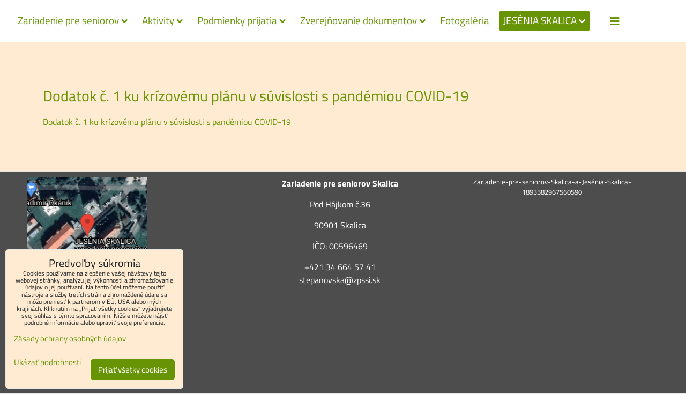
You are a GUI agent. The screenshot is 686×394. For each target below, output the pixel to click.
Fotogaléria (464, 20)
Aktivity (162, 20)
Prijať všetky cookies (132, 369)
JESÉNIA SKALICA (544, 20)
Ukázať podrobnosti (47, 362)
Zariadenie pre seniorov (73, 20)
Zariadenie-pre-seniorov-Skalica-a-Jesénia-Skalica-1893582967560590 (552, 186)
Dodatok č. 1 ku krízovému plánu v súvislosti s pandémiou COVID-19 (167, 121)
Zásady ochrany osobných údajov (70, 338)
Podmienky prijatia (241, 20)
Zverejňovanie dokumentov (363, 20)
